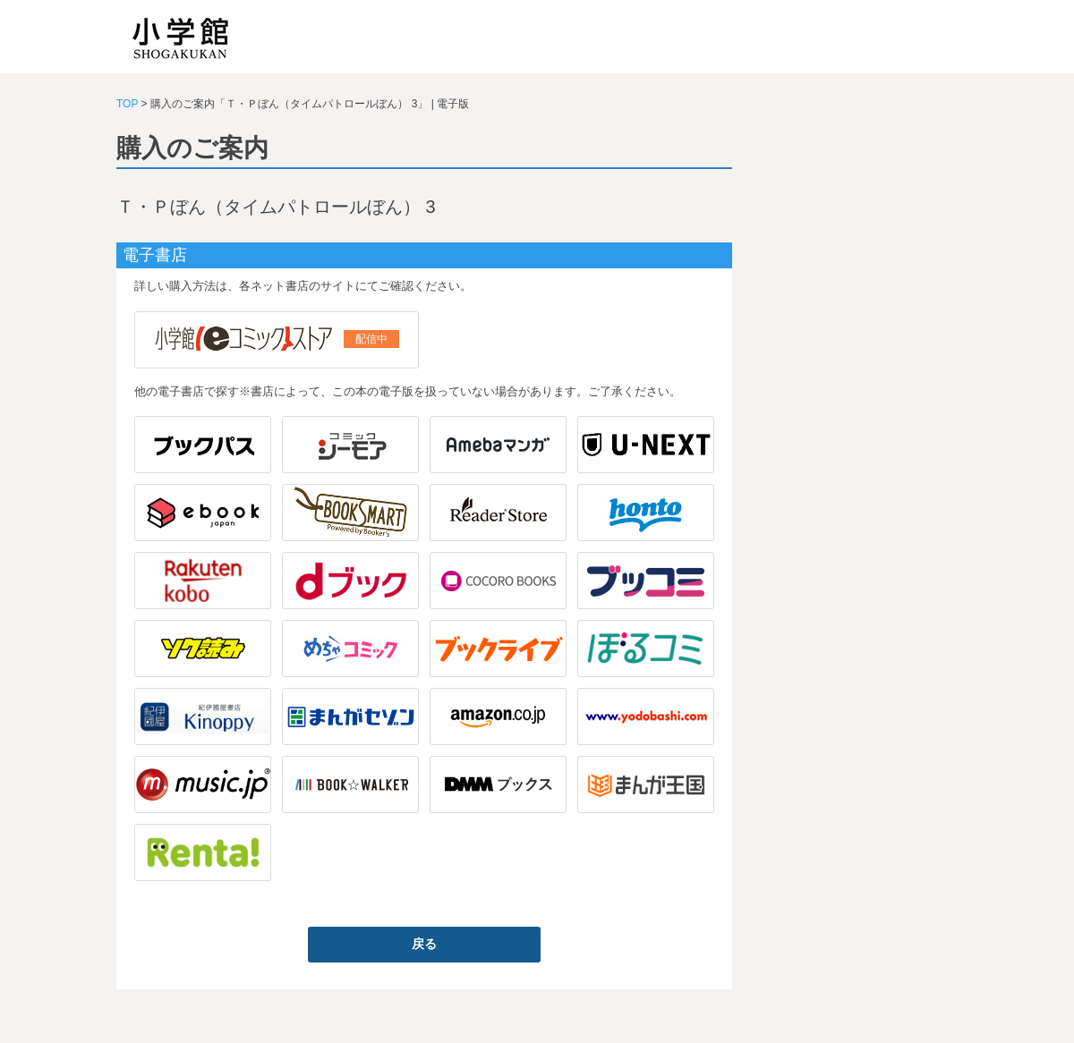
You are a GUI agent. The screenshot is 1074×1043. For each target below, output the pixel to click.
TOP (127, 104)
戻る (424, 944)
